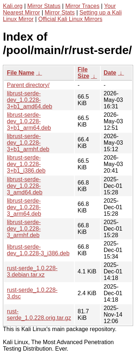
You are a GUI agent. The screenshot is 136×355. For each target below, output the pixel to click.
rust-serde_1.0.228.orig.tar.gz (39, 314)
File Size (83, 72)
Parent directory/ (28, 85)
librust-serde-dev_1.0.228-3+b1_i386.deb (26, 164)
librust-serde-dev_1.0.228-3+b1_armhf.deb (28, 142)
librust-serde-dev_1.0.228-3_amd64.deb (24, 185)
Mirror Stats (60, 12)
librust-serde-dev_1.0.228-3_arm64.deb (24, 207)
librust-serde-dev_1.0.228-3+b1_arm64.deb (29, 121)
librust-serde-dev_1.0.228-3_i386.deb (38, 250)
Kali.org (12, 6)
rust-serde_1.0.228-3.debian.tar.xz (32, 271)
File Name (20, 73)
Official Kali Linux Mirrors (70, 19)
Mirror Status (44, 6)
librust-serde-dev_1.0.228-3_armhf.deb (24, 228)
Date (110, 73)
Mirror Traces (82, 6)
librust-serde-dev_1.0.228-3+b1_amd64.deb (29, 100)
